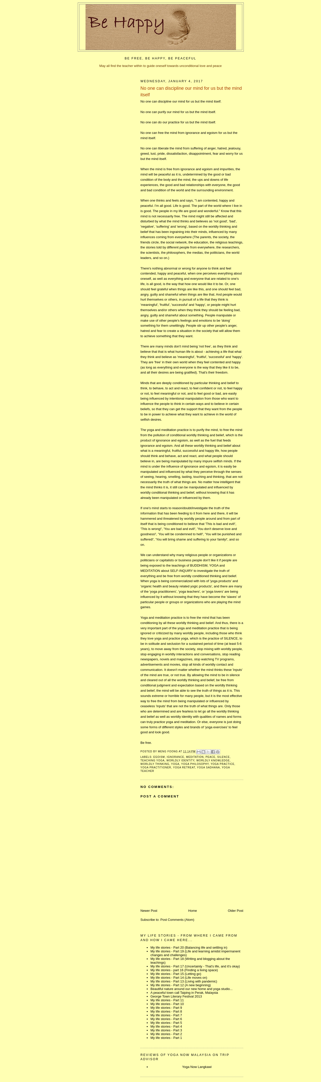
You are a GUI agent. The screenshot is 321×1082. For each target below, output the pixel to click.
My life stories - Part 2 (166, 1034)
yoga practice (222, 764)
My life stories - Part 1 (166, 1038)
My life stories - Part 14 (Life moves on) (178, 977)
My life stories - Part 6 (166, 1019)
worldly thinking (154, 764)
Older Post (235, 911)
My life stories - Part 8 (166, 1011)
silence (223, 757)
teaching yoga (152, 760)
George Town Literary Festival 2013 (176, 996)
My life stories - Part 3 (166, 1030)
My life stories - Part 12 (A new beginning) (180, 985)
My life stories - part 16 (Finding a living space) (184, 970)
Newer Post (148, 911)
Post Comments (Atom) (177, 920)
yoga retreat (184, 767)
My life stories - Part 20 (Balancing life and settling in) (188, 947)
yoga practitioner (155, 767)
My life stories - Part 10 (167, 1004)
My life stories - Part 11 (167, 1000)
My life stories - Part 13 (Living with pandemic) (183, 981)
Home (192, 911)
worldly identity (181, 760)
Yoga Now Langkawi (196, 1067)
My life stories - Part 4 (166, 1026)
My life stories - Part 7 (166, 1015)
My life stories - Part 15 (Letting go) (175, 974)
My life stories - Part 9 (166, 1008)
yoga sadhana (208, 767)
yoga (175, 764)
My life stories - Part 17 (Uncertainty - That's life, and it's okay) (195, 966)
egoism (159, 757)
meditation (195, 757)
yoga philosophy (195, 764)
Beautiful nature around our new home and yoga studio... (191, 989)
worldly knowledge (213, 760)
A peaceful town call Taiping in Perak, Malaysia (184, 993)
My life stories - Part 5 (166, 1023)
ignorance (175, 757)
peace (210, 757)
